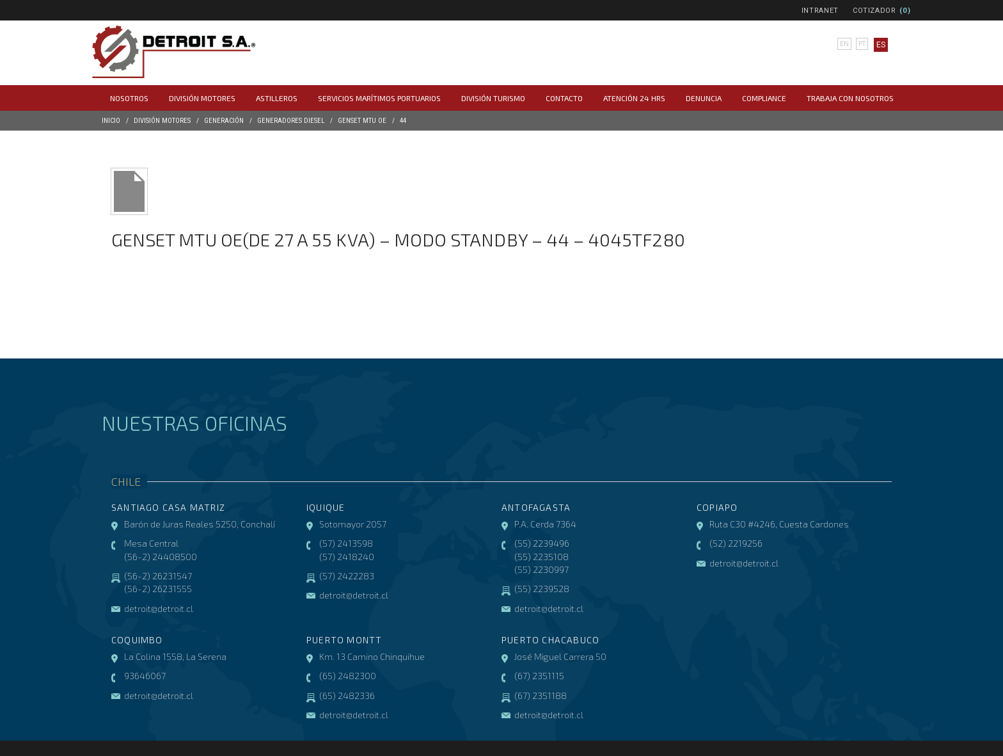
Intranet (820, 10)
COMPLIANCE (764, 97)
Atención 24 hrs (634, 97)
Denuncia (704, 97)
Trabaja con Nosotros (850, 97)
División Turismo (493, 97)
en (842, 44)
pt (860, 44)
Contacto (564, 97)
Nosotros (129, 97)
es (878, 44)
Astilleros (276, 97)
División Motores (202, 97)
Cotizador (874, 10)
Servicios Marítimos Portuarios (379, 97)
